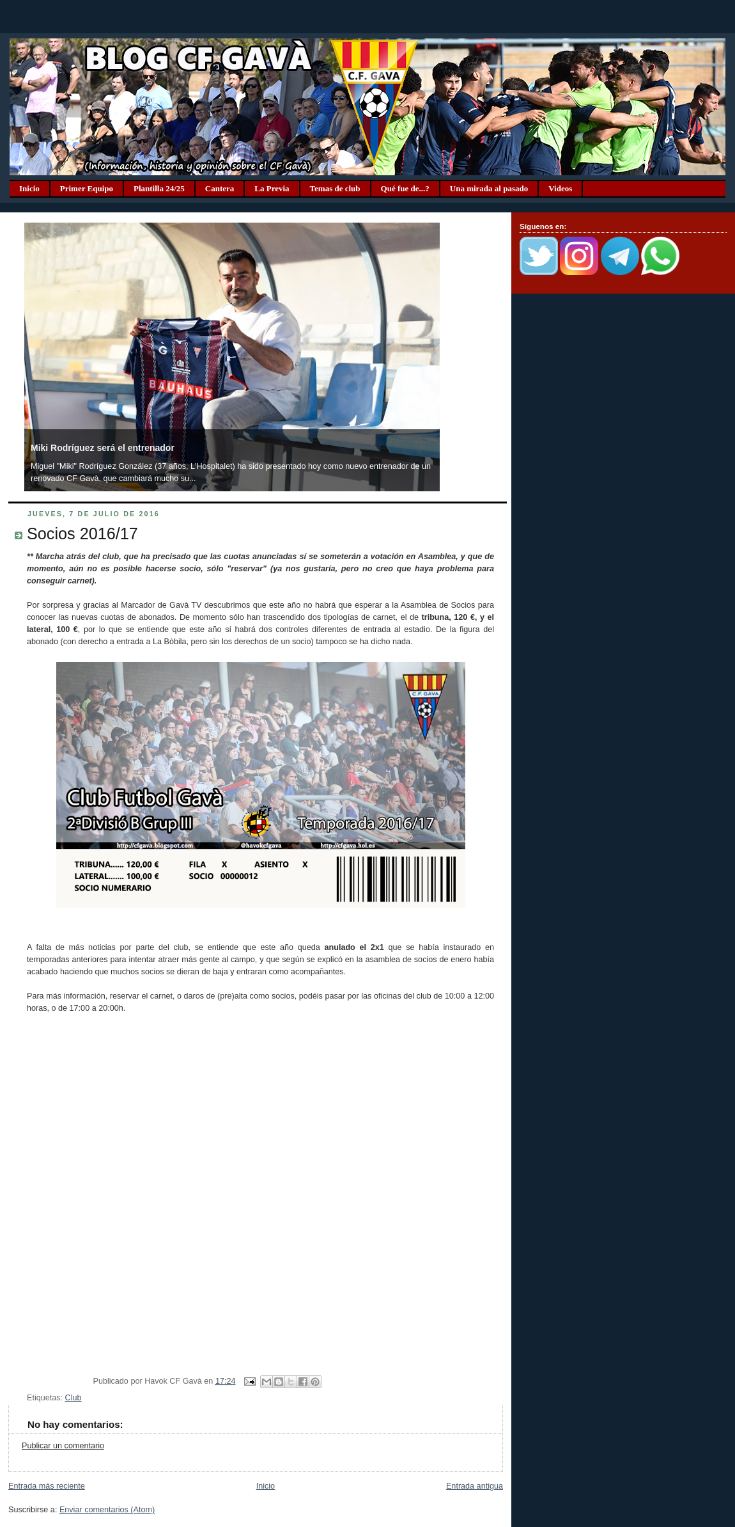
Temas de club (335, 188)
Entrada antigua (474, 1486)
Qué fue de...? (405, 188)
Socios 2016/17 (82, 533)
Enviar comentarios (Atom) (107, 1509)
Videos (560, 188)
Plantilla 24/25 (159, 188)
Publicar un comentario (63, 1445)
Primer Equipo (86, 188)
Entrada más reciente (46, 1486)
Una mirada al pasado (489, 188)
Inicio (29, 188)
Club (73, 1397)
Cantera (220, 188)
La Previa (271, 188)
